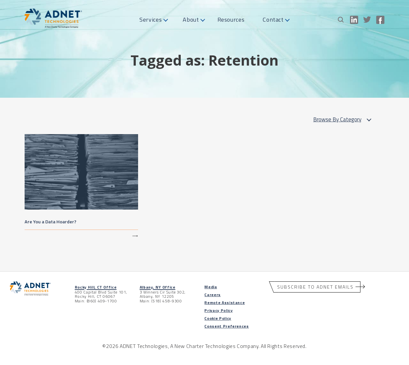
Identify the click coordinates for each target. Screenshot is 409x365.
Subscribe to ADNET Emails (315, 286)
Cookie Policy (217, 318)
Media (210, 287)
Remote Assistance (224, 302)
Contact (273, 19)
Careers (212, 295)
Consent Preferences (226, 326)
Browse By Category (344, 119)
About (191, 19)
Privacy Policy (218, 310)
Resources (231, 19)
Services (150, 19)
